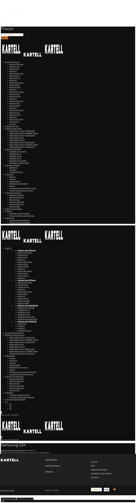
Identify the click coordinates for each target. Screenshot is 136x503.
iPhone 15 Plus (23, 276)
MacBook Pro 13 (24, 310)
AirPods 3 (21, 326)
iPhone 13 (21, 296)
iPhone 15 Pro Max (25, 271)
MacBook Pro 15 (24, 315)
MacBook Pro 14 (24, 312)
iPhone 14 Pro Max (25, 283)
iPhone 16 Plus (23, 267)
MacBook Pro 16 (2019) (26, 317)
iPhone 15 (21, 278)
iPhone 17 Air (23, 257)
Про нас (94, 462)
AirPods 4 (21, 328)
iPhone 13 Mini (23, 299)
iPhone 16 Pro (23, 264)
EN (6, 3)
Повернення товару (99, 469)
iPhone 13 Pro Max (25, 292)
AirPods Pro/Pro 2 (24, 331)
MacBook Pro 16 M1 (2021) (27, 319)
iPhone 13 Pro (23, 294)
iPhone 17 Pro (23, 255)
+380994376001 (51, 460)
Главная (4, 450)
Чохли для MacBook (28, 305)
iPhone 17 (21, 260)
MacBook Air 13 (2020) (26, 308)
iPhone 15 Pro (23, 273)
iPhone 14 (21, 289)
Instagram (49, 472)
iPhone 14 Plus (23, 287)
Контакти (95, 477)
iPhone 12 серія (24, 301)
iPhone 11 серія (23, 303)
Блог (93, 466)
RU (6, 5)
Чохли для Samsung (16, 450)
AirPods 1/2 (22, 324)
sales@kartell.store (52, 466)
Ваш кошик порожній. (10, 415)
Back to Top (5, 496)
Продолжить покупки (25, 499)
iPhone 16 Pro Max (25, 262)
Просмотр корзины (8, 499)
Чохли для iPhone (27, 250)
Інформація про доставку (101, 473)
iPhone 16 (21, 269)
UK (6, 7)
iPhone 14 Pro (23, 285)
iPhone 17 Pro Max (25, 253)
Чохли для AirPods (27, 321)
